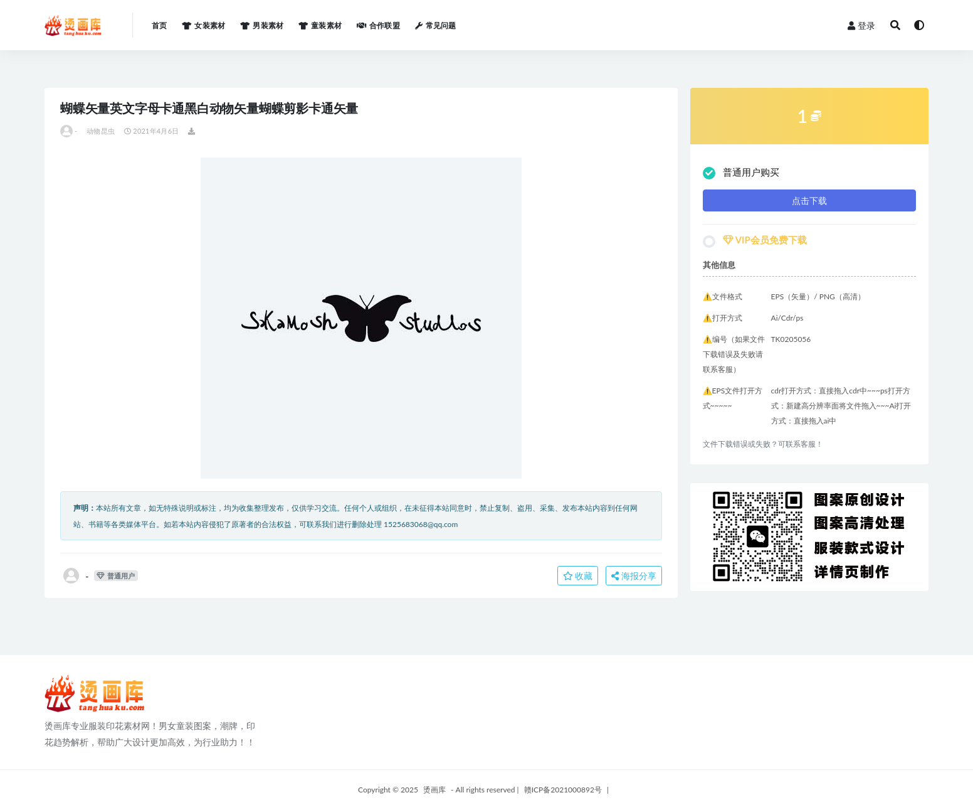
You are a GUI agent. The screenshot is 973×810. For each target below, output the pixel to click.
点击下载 (809, 200)
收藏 (578, 575)
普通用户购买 (741, 172)
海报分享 (633, 575)
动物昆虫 (101, 131)
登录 (861, 25)
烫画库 (434, 789)
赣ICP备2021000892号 (563, 789)
